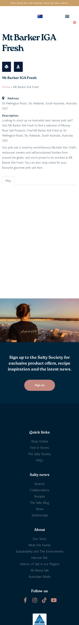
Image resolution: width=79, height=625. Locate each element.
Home (6, 87)
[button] (67, 16)
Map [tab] (8, 181)
